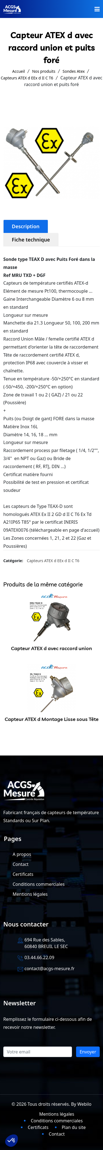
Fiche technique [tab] (31, 239)
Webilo (84, 1104)
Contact (21, 864)
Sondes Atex (74, 71)
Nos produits (43, 71)
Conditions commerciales (39, 884)
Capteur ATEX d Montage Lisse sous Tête (52, 719)
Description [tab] (26, 226)
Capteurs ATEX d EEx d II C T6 (27, 78)
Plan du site (74, 1127)
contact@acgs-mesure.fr (49, 968)
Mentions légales (30, 894)
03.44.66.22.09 (39, 957)
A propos (22, 854)
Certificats (23, 874)
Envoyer (88, 1052)
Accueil (18, 71)
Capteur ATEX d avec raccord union (51, 648)
